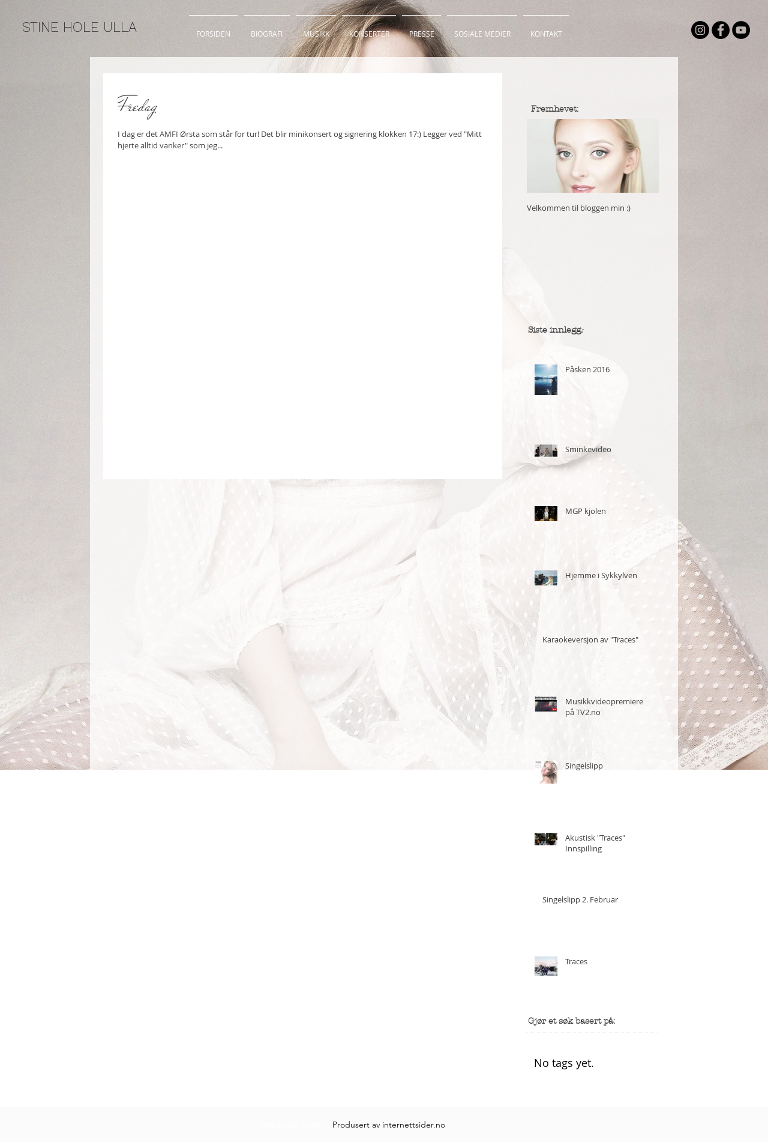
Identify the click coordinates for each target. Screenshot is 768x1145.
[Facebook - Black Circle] (721, 30)
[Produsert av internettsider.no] (389, 1125)
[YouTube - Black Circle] (741, 30)
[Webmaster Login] (290, 1125)
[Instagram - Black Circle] (700, 30)
